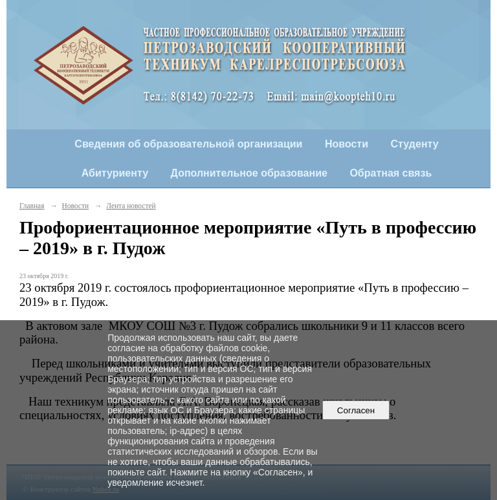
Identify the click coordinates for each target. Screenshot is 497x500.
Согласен (355, 410)
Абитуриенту (115, 173)
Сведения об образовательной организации (188, 143)
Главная (31, 206)
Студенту (415, 143)
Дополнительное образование (249, 173)
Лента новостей (130, 206)
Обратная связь (390, 173)
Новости (346, 143)
